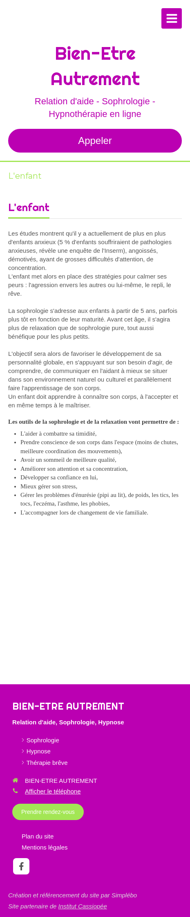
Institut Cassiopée (82, 906)
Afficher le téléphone (53, 791)
